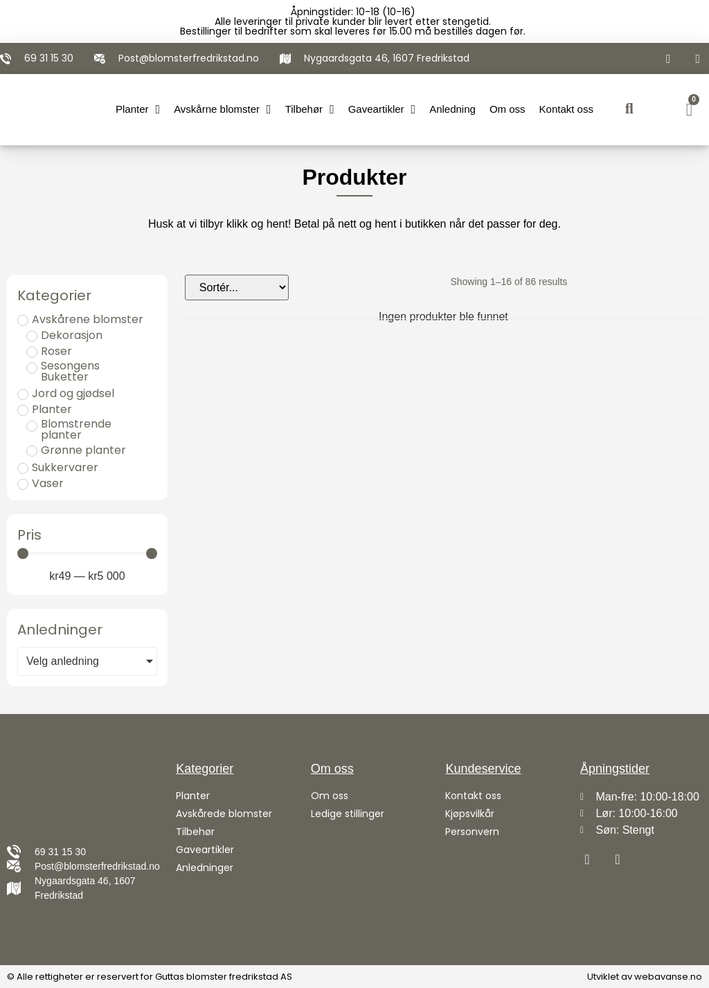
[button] (629, 109)
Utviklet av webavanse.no (644, 976)
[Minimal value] (87, 553)
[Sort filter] (237, 287)
